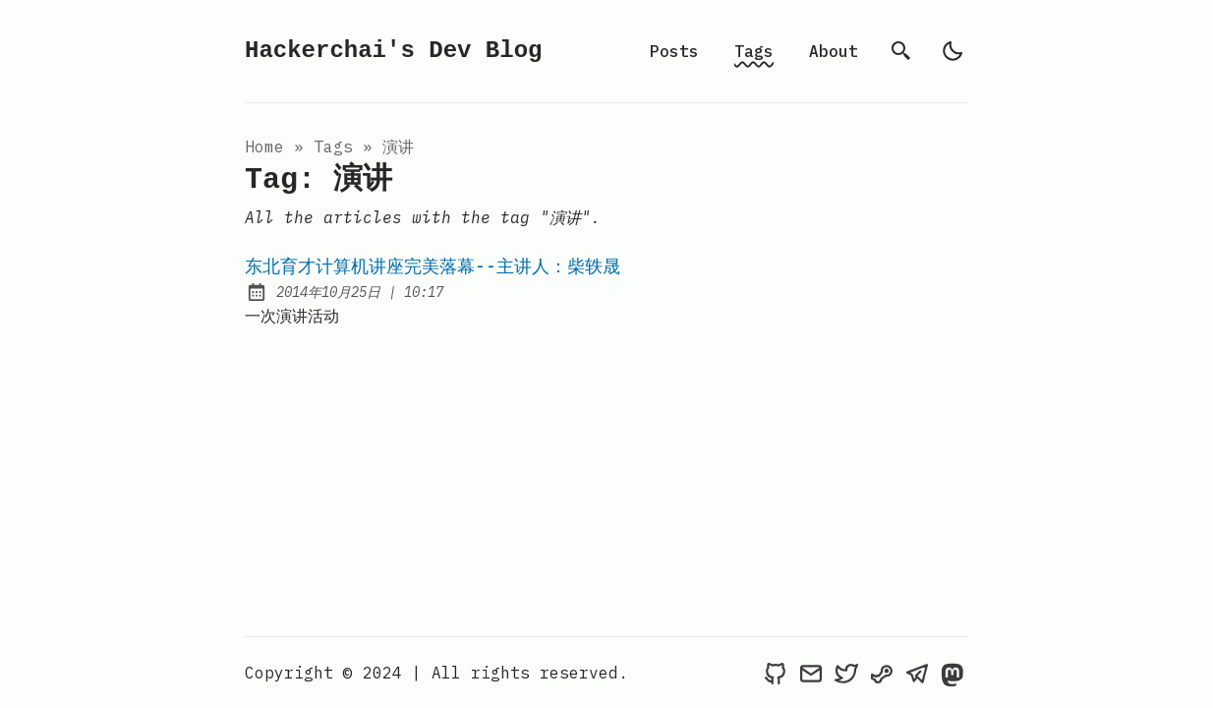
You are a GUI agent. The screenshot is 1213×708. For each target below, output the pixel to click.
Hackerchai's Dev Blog (393, 50)
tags (333, 146)
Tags (754, 51)
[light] (952, 51)
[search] (901, 51)
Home (264, 146)
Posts (674, 51)
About (833, 51)
